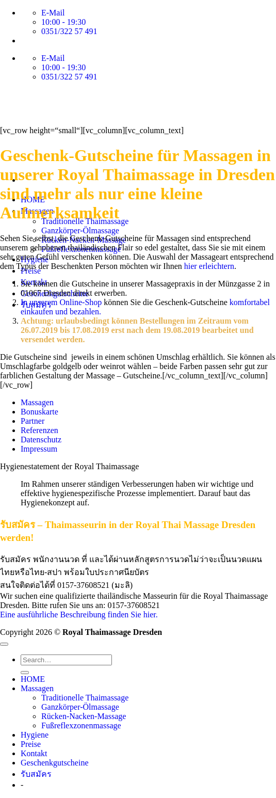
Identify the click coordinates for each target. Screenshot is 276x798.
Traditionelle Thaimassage (84, 697)
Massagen (37, 402)
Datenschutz (41, 439)
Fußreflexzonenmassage (81, 725)
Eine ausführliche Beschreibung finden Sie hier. (79, 614)
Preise (31, 744)
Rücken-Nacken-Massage (83, 716)
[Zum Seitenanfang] (4, 644)
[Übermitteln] (25, 672)
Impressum (39, 448)
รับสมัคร (36, 774)
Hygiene (34, 734)
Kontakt (34, 753)
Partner (32, 421)
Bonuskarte (39, 411)
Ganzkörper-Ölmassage (80, 230)
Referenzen (39, 430)
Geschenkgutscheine (55, 762)
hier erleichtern (209, 266)
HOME (33, 679)
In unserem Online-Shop (62, 302)
